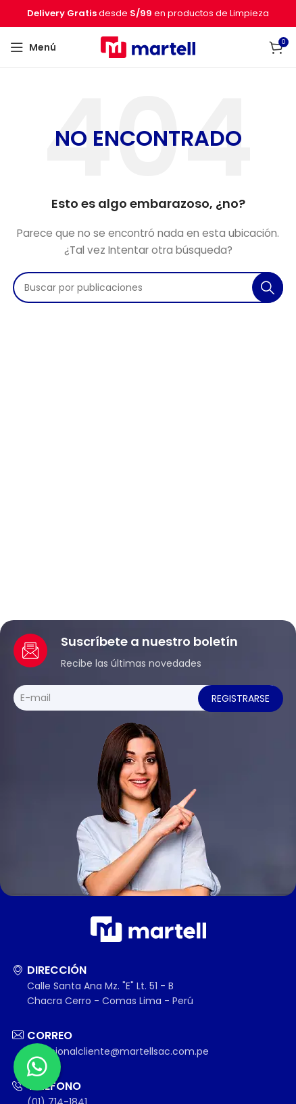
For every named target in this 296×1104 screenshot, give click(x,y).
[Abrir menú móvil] (33, 47)
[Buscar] (148, 287)
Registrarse (241, 698)
